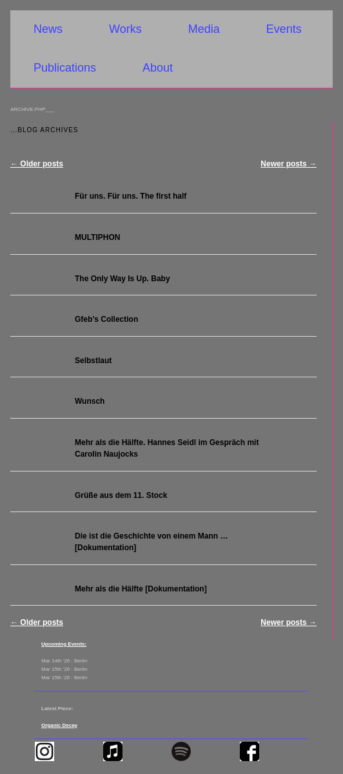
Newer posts (288, 163)
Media (204, 29)
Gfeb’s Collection (106, 319)
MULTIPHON (97, 237)
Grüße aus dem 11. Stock (121, 495)
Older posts (36, 163)
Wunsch (89, 401)
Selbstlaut (93, 360)
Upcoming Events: (63, 644)
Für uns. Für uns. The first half (130, 196)
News (48, 29)
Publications (65, 67)
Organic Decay (59, 725)
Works (125, 29)
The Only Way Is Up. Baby (122, 278)
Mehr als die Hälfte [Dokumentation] (141, 588)
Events (284, 29)
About (157, 67)
